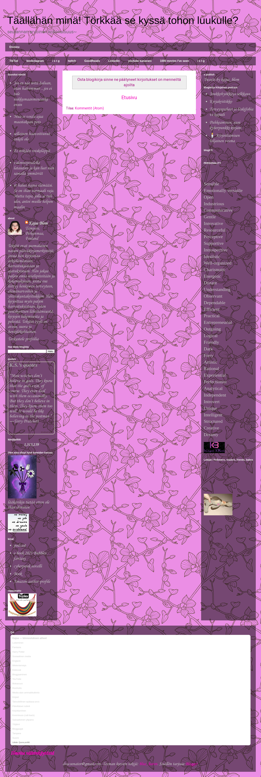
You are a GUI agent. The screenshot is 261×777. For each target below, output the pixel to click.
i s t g (56, 60)
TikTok (13, 60)
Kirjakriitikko (220, 101)
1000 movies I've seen (174, 60)
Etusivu (14, 46)
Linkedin (114, 60)
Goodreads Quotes (47, 432)
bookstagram (35, 60)
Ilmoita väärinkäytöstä (32, 753)
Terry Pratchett (26, 421)
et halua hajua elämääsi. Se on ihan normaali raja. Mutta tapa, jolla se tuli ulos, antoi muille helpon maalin (34, 196)
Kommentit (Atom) (89, 108)
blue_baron (148, 764)
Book (18, 573)
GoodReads (92, 60)
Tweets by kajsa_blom (221, 79)
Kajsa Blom (38, 223)
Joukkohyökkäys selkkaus (229, 94)
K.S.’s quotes (23, 365)
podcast (20, 545)
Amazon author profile (32, 581)
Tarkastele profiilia (23, 339)
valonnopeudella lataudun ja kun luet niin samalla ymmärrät (34, 168)
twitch (72, 60)
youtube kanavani (140, 60)
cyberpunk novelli (28, 566)
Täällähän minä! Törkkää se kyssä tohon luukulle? (122, 20)
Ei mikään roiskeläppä (32, 150)
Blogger (191, 764)
